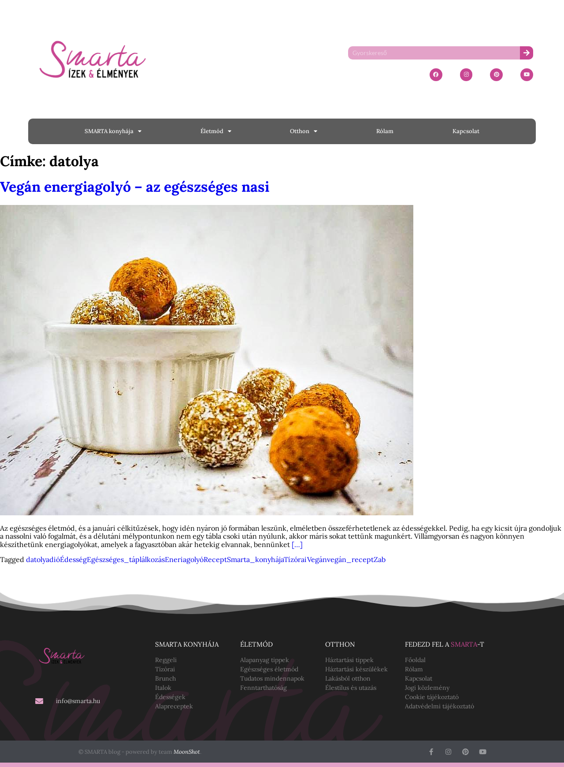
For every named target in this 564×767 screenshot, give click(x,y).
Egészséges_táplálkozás (126, 559)
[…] (297, 544)
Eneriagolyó (184, 559)
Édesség (73, 559)
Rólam (384, 131)
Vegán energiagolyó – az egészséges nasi (134, 187)
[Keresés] (526, 53)
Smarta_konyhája (255, 559)
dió (54, 559)
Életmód (215, 131)
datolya (37, 559)
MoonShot (187, 752)
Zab (380, 559)
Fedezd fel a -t (444, 644)
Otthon (303, 131)
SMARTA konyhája (113, 131)
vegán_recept (350, 559)
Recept (215, 559)
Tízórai (295, 559)
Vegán (317, 559)
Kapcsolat (466, 131)
